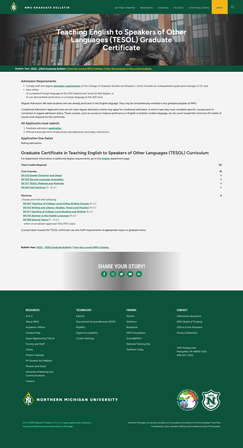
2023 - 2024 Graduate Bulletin (48, 68)
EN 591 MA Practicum (33, 187)
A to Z (29, 316)
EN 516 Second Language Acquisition (42, 179)
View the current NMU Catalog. (85, 68)
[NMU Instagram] (113, 274)
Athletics (131, 321)
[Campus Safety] (211, 400)
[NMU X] (121, 274)
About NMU (32, 321)
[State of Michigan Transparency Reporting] (188, 400)
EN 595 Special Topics (35, 219)
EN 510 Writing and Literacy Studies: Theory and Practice (56, 207)
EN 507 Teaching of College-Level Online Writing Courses (56, 203)
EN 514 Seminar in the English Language (46, 215)
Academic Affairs (35, 327)
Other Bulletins (199, 8)
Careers (30, 381)
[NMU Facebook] (104, 274)
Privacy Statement (187, 332)
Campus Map (33, 332)
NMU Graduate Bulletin (47, 7)
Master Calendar (35, 355)
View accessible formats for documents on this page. (48, 426)
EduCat (80, 316)
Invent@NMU (134, 338)
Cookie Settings (85, 338)
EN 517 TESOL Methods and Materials (42, 183)
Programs (146, 8)
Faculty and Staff (35, 343)
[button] (233, 6)
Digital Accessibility (87, 332)
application (55, 128)
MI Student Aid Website (39, 360)
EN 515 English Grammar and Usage (41, 175)
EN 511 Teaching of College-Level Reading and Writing (54, 211)
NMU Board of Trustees (189, 321)
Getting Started (125, 8)
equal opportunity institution (77, 422)
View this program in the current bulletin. (128, 68)
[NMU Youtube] (130, 274)
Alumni (130, 316)
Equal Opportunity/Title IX (40, 338)
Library (29, 349)
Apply (220, 7)
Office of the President (189, 327)
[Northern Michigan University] (13, 7)
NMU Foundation (135, 332)
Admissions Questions (189, 316)
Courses (163, 8)
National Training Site (138, 343)
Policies (179, 8)
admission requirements (66, 85)
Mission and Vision (36, 366)
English (106, 158)
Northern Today (135, 349)
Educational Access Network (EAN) (95, 321)
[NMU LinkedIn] (139, 274)
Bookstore (132, 327)
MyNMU (80, 327)
